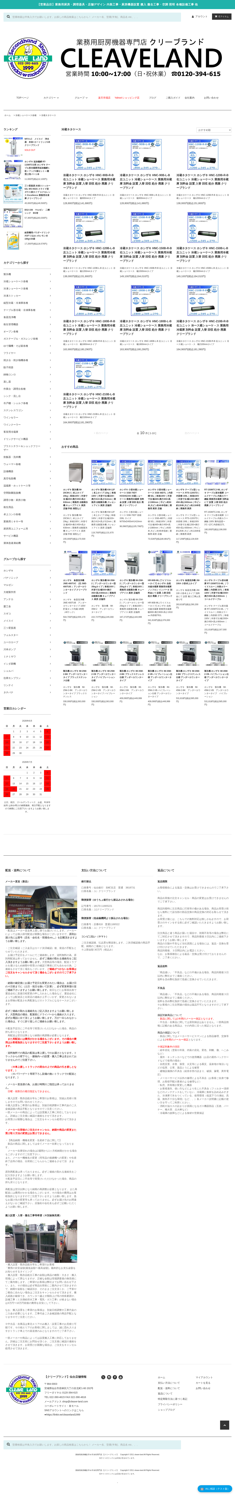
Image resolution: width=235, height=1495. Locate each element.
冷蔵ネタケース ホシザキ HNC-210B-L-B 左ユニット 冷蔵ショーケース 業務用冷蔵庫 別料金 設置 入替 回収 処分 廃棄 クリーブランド (89, 400)
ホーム (7, 115)
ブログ (152, 97)
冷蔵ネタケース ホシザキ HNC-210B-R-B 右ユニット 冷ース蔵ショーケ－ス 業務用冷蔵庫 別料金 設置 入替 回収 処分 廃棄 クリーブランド (202, 327)
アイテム (221, 16)
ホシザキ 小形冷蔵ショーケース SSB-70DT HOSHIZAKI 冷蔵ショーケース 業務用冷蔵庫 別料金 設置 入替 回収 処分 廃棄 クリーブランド (132, 497)
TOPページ (22, 97)
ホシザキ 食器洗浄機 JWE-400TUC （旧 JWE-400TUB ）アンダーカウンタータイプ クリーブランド (75, 586)
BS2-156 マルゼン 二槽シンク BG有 (37, 211)
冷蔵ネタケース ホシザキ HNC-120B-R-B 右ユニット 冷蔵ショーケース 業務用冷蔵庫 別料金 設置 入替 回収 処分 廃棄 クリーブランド (202, 181)
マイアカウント (204, 1377)
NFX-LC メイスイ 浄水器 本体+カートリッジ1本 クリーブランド (37, 142)
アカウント (201, 16)
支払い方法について (169, 1382)
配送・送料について (169, 1388)
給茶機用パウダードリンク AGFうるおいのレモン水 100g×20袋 (37, 235)
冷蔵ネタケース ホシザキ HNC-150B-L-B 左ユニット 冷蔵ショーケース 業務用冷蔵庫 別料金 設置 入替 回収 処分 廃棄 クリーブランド (202, 254)
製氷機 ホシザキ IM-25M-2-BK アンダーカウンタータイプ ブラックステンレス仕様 (75, 676)
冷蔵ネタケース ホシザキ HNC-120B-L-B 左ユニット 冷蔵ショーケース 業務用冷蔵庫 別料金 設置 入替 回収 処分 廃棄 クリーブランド (89, 254)
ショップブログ (166, 1409)
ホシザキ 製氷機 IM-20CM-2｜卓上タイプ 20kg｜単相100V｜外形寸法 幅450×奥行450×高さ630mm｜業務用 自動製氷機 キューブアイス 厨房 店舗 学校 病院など (75, 499)
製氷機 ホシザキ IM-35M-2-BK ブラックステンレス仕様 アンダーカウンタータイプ (132, 676)
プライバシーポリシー (170, 1404)
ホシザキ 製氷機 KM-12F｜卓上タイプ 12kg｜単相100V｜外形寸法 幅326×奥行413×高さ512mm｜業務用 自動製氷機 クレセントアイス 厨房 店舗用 (103, 497)
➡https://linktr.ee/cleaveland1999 (62, 1414)
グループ (82, 97)
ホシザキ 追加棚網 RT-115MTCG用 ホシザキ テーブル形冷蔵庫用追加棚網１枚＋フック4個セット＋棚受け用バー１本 (37, 167)
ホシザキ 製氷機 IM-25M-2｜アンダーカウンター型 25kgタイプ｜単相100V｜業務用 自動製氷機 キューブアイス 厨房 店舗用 (132, 586)
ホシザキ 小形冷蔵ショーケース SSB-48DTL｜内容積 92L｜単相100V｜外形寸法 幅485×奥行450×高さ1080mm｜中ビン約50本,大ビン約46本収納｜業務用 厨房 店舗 (160, 499)
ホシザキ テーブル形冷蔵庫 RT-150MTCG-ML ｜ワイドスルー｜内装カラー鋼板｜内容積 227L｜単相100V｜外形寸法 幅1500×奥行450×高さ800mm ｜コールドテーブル (216, 589)
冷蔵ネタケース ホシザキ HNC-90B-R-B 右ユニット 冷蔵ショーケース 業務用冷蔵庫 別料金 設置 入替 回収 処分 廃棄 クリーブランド (89, 181)
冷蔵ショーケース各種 (25, 115)
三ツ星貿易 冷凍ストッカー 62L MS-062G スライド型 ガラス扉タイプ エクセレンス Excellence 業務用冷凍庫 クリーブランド (37, 192)
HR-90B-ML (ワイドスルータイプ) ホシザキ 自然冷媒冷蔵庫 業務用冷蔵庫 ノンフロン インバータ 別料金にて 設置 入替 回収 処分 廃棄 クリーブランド (160, 588)
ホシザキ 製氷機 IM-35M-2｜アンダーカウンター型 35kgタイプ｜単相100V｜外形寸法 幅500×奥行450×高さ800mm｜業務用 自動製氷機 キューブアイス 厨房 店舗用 (103, 589)
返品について (165, 1393)
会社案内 (189, 97)
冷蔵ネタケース (48, 115)
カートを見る (203, 1382)
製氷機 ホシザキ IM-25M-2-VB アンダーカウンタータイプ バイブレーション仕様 (103, 676)
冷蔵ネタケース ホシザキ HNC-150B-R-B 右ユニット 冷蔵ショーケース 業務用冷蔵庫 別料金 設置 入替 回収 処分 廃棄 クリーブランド (146, 254)
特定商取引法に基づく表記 (172, 1398)
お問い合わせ (211, 97)
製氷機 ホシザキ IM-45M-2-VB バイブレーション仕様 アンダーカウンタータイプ (216, 676)
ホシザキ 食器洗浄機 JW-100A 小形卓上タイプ (188, 582)
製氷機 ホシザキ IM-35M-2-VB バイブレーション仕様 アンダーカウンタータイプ (160, 676)
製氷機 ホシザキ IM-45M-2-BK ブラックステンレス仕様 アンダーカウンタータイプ (188, 676)
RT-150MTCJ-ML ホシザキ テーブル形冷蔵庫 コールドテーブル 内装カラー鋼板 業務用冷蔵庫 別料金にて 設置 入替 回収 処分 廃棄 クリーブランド (216, 497)
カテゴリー (51, 97)
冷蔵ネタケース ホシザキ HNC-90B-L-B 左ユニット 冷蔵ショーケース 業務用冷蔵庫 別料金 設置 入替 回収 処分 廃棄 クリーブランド (146, 181)
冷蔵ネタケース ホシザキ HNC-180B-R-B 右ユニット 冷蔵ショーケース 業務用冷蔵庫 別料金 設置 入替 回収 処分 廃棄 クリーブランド (89, 327)
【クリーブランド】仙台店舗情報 (65, 1376)
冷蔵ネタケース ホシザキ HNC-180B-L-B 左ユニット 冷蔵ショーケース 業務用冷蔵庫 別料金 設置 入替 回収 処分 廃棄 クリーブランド (146, 327)
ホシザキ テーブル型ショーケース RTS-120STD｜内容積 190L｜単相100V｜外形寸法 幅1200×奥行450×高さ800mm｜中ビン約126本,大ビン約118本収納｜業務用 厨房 (188, 499)
